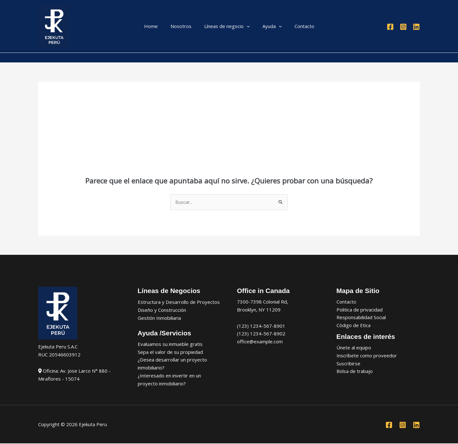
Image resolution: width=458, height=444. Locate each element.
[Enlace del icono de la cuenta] (41, 58)
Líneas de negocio (227, 26)
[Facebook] (390, 26)
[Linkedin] (416, 26)
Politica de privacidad (360, 310)
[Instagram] (403, 26)
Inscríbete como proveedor (367, 356)
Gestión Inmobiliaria (159, 318)
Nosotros (184, 26)
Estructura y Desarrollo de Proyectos (179, 302)
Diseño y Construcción (162, 310)
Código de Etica (354, 326)
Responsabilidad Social (361, 318)
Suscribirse (348, 364)
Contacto (298, 26)
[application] (247, 26)
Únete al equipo (354, 348)
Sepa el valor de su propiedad (170, 352)
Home (157, 26)
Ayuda (269, 26)
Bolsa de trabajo (355, 372)
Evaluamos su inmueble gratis (170, 344)
